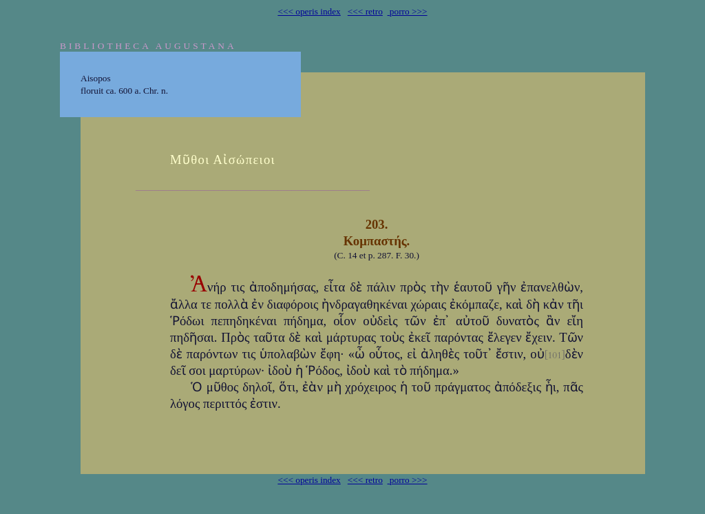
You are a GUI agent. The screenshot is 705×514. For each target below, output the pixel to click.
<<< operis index (308, 11)
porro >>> (408, 11)
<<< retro (365, 11)
